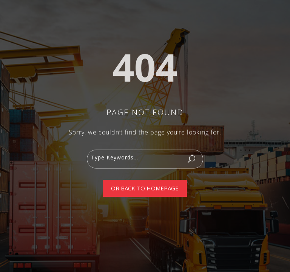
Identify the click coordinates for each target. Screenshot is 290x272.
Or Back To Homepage (145, 188)
